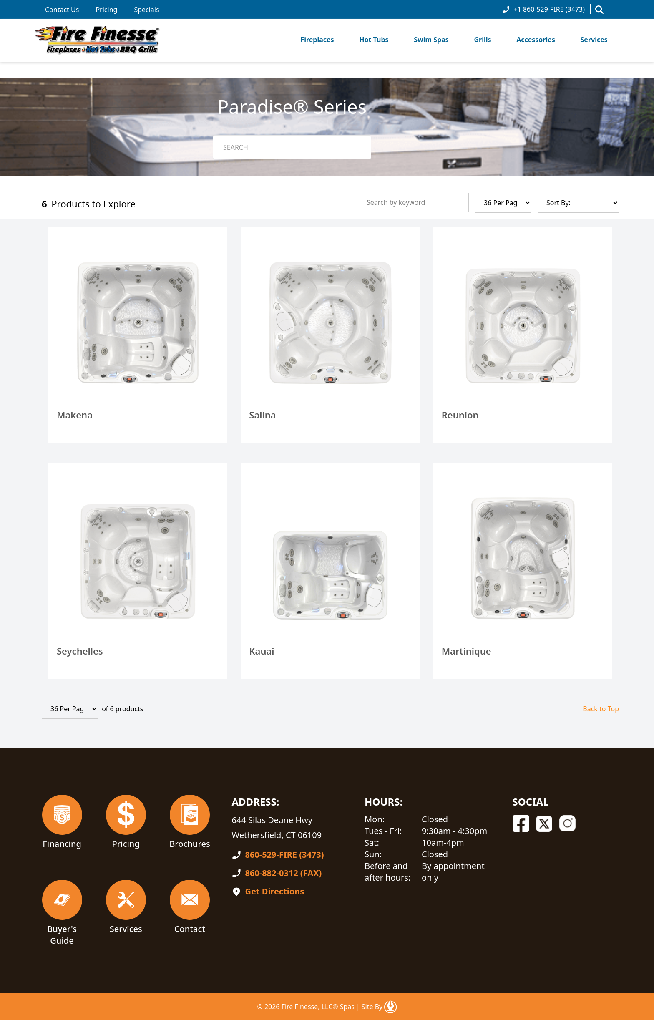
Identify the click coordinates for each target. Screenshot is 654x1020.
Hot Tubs (373, 39)
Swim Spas (431, 39)
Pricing (106, 9)
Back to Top (601, 708)
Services (594, 39)
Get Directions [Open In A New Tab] (274, 891)
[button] (599, 9)
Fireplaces (317, 39)
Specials (146, 9)
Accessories (535, 39)
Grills (482, 39)
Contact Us (62, 9)
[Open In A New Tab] (390, 1006)
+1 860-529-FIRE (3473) (543, 9)
